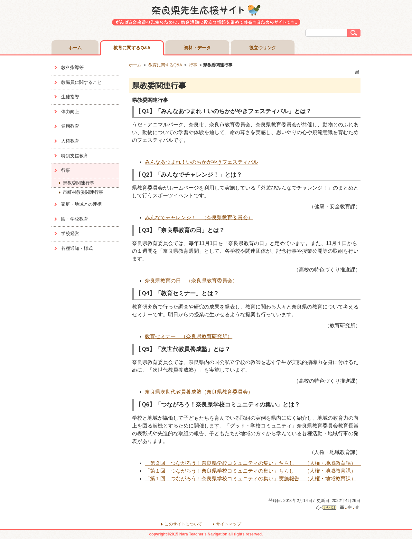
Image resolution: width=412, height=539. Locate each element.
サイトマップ (228, 524)
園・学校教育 (74, 218)
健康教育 (70, 126)
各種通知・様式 (77, 248)
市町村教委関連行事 (83, 192)
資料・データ (197, 47)
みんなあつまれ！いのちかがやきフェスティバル (201, 162)
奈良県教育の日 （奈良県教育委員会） (191, 280)
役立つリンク (262, 47)
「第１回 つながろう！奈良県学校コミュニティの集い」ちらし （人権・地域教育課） (253, 471)
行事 (65, 170)
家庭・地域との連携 (81, 204)
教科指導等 (72, 67)
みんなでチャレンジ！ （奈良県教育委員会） (199, 217)
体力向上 (70, 111)
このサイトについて (183, 524)
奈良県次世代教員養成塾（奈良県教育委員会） (199, 392)
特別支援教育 (74, 155)
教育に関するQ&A (131, 47)
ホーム (75, 47)
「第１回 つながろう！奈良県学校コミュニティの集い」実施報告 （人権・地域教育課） (250, 478)
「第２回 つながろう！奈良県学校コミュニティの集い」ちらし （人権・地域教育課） (253, 463)
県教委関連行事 (78, 182)
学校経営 (70, 233)
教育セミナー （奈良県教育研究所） (188, 336)
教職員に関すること (81, 82)
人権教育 (70, 140)
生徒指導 (70, 96)
